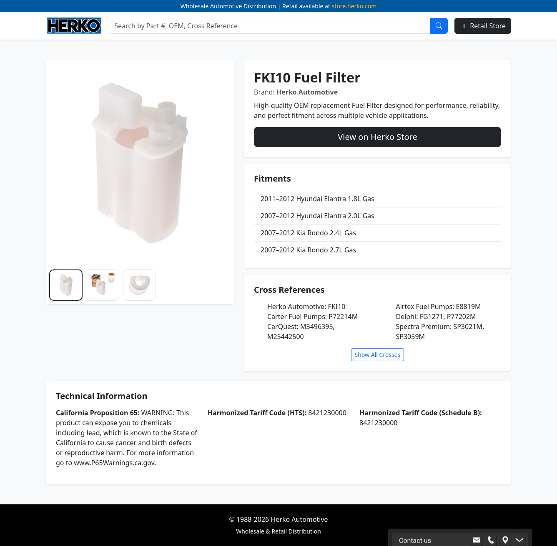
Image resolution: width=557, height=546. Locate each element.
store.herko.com (354, 6)
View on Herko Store (377, 136)
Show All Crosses (378, 355)
